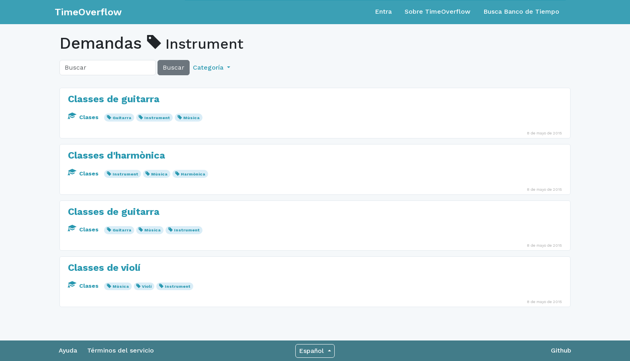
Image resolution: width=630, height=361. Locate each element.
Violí (146, 286)
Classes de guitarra (114, 99)
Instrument (157, 117)
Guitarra (121, 117)
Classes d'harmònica (116, 155)
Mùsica (191, 117)
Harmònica (193, 174)
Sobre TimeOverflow (437, 11)
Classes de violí (104, 267)
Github (561, 350)
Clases (84, 117)
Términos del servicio (120, 350)
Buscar (173, 67)
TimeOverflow (88, 12)
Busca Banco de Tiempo (521, 11)
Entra (383, 11)
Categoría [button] (209, 67)
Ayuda (68, 350)
